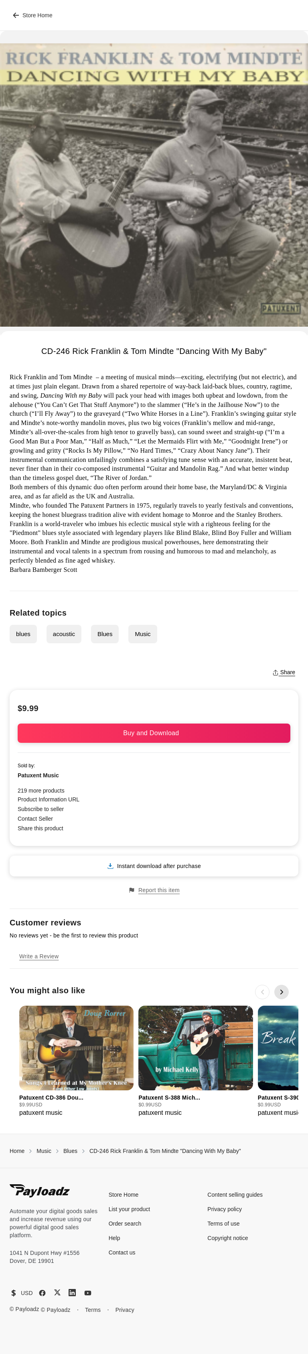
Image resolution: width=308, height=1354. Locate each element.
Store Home (33, 15)
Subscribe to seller (41, 809)
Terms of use (223, 1223)
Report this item (154, 890)
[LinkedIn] (72, 1292)
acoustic (64, 633)
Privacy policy (224, 1209)
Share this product (40, 828)
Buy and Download (154, 733)
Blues (105, 633)
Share (283, 672)
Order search (125, 1223)
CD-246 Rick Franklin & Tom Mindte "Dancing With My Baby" (165, 1151)
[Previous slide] (262, 992)
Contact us (122, 1252)
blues (23, 633)
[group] (76, 1062)
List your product (129, 1209)
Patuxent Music (38, 775)
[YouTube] (88, 1293)
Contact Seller (35, 818)
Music (142, 633)
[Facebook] (42, 1293)
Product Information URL (48, 799)
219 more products (41, 790)
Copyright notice (227, 1238)
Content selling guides (235, 1194)
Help (114, 1238)
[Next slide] (281, 992)
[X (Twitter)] (57, 1292)
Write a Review (39, 956)
